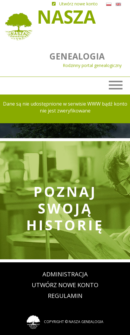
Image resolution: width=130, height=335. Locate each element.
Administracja (65, 274)
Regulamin (65, 296)
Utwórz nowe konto (65, 285)
